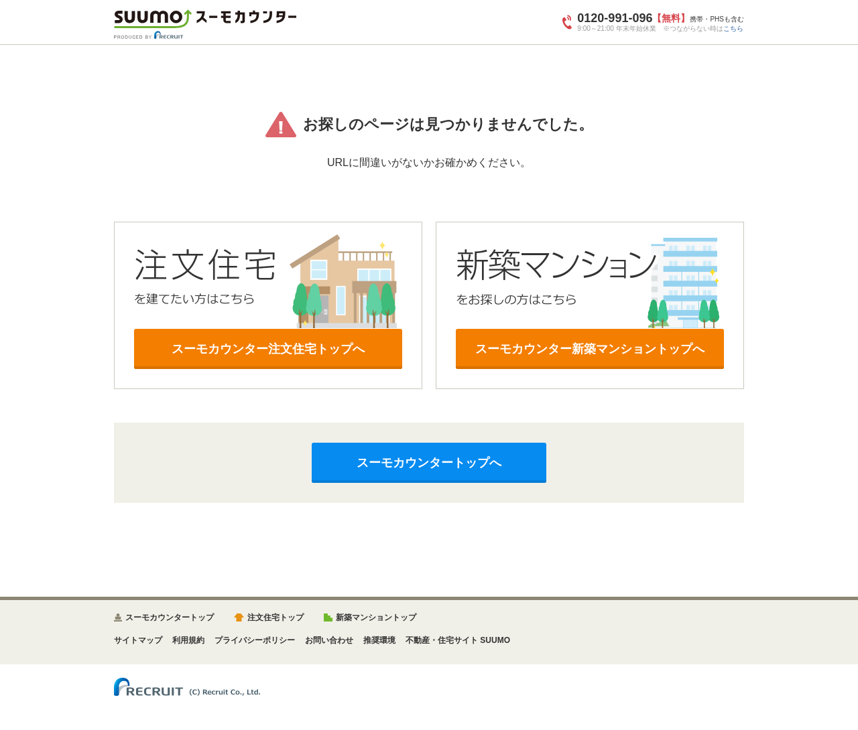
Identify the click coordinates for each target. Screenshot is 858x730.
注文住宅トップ (275, 617)
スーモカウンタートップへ (429, 462)
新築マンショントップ (376, 617)
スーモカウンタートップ (169, 617)
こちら (733, 28)
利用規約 (188, 640)
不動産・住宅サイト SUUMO (458, 640)
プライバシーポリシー (254, 640)
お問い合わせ (329, 640)
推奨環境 (379, 640)
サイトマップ (138, 640)
